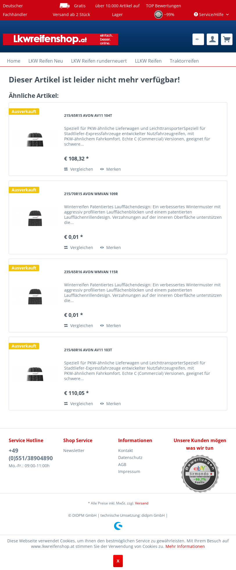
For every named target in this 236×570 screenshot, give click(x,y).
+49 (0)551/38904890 (31, 454)
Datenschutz (130, 457)
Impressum (129, 471)
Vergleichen (78, 169)
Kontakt (125, 450)
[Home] (13, 60)
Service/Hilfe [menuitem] (209, 14)
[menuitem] (198, 39)
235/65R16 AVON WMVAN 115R (91, 271)
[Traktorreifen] (184, 60)
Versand (141, 503)
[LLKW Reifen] (148, 60)
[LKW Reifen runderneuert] (99, 60)
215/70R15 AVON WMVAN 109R (91, 193)
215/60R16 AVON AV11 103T (88, 349)
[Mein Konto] (212, 39)
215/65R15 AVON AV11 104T (88, 115)
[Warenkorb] (227, 39)
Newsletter (73, 450)
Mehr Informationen (185, 546)
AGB (122, 464)
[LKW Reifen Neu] (45, 60)
